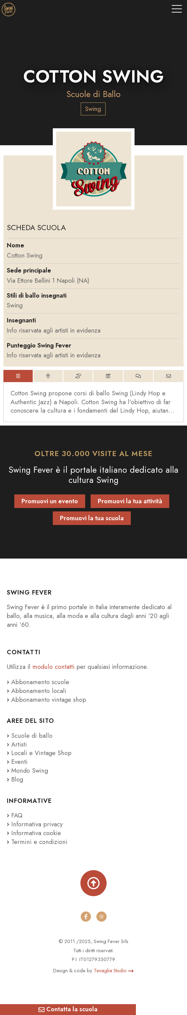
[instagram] (101, 916)
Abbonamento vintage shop (45, 699)
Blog (15, 779)
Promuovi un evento (49, 501)
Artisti (16, 744)
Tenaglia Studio (114, 970)
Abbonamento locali (35, 690)
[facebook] (86, 916)
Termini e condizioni (36, 841)
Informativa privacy (33, 824)
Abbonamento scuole (37, 682)
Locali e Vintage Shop (40, 753)
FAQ (15, 815)
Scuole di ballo (29, 735)
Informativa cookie (33, 833)
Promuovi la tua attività (130, 501)
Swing (93, 108)
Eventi (17, 761)
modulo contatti (53, 666)
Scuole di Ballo (93, 94)
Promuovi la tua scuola (92, 518)
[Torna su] (93, 883)
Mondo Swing (30, 770)
